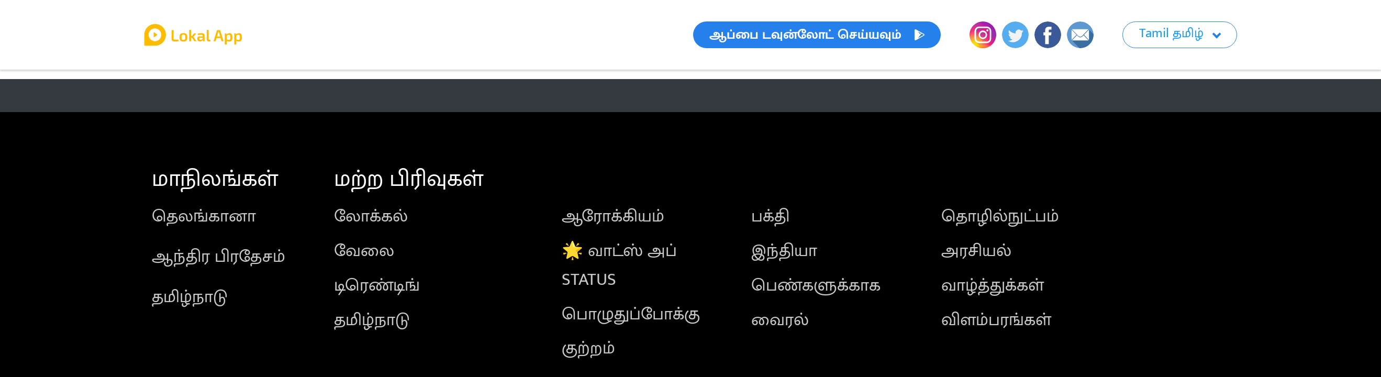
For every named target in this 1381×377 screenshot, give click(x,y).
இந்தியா (784, 251)
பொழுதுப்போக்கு (631, 314)
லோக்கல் (371, 216)
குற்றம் (588, 348)
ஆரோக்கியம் (613, 216)
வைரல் (780, 320)
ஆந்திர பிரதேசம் (218, 256)
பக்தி (770, 216)
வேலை (364, 251)
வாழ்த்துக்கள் (992, 285)
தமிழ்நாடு (189, 297)
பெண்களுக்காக (816, 285)
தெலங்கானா (204, 216)
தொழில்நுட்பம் (1000, 216)
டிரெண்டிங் (377, 285)
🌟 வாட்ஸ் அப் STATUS (619, 265)
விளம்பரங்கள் (996, 320)
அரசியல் (976, 251)
